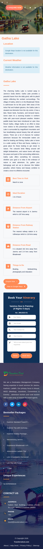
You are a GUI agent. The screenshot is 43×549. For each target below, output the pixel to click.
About (6, 545)
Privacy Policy (25, 545)
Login (10, 468)
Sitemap (36, 545)
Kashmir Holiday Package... (17, 434)
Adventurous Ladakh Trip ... (17, 451)
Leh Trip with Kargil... (15, 463)
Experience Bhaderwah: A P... (18, 445)
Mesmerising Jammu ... (16, 440)
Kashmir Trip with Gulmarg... (18, 428)
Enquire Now (14, 8)
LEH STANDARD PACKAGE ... (19, 457)
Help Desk (14, 545)
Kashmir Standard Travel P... (18, 422)
